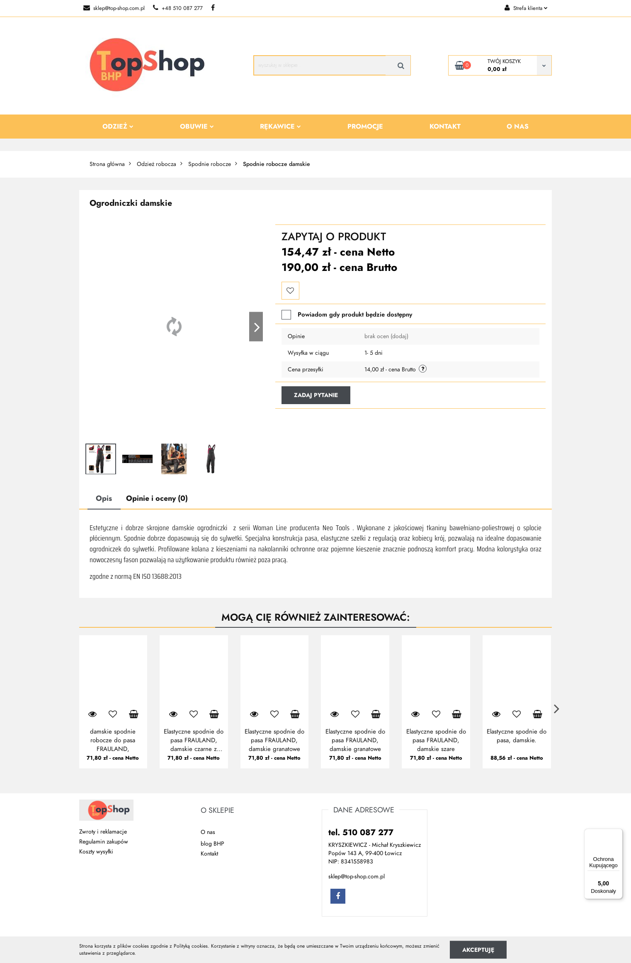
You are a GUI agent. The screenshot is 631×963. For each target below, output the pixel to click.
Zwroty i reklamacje (103, 832)
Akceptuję (478, 949)
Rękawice (280, 126)
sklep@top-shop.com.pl (114, 8)
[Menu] (618, 834)
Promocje (365, 126)
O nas (518, 126)
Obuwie (197, 126)
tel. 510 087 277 (360, 832)
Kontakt (445, 126)
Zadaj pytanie (316, 395)
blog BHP (212, 844)
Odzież (117, 126)
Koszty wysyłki (96, 852)
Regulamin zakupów (103, 842)
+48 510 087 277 (178, 8)
